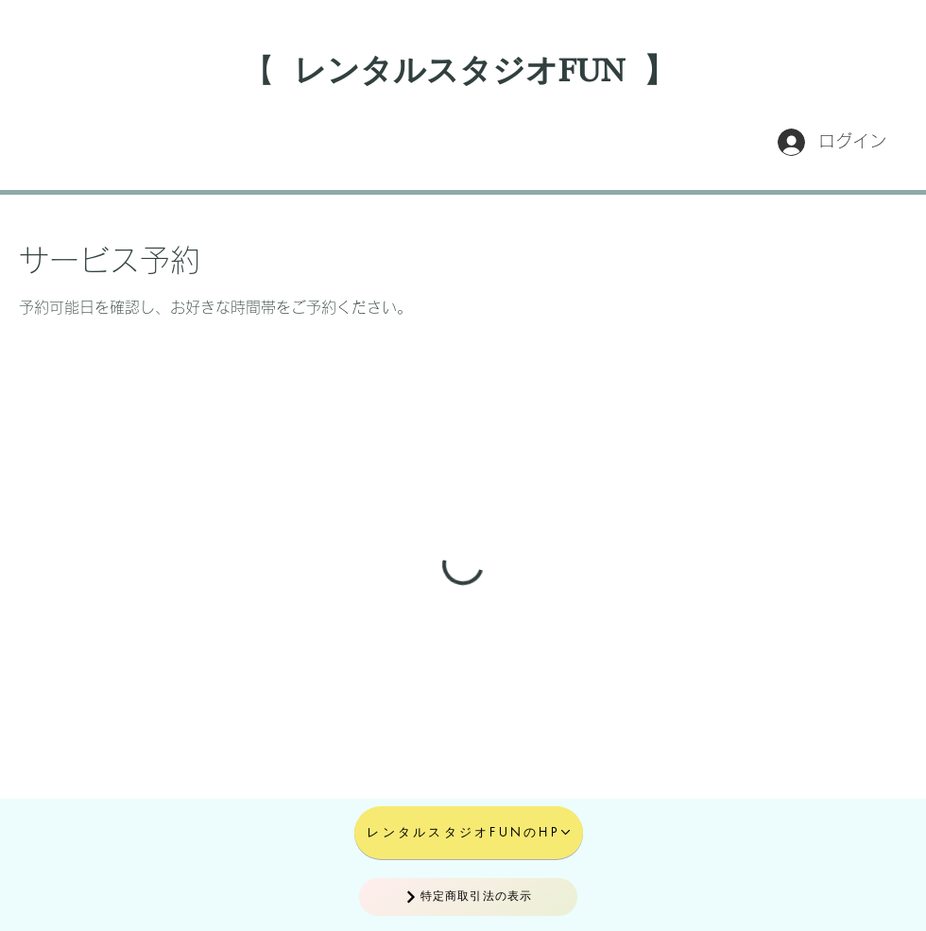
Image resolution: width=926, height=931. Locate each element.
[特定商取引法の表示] (468, 897)
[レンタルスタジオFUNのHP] (468, 832)
